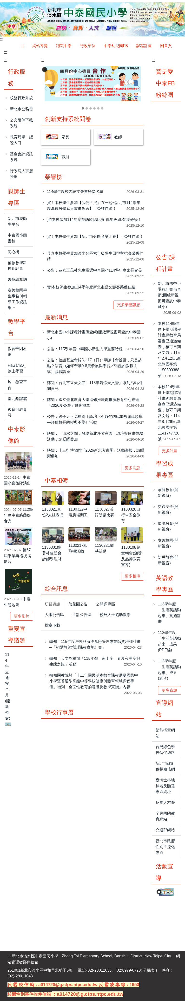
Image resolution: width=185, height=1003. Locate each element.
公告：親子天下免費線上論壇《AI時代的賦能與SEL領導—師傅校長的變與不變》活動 (95, 421)
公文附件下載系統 (21, 124)
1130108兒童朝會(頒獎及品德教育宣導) (131, 557)
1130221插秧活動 (104, 550)
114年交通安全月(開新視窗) (7, 688)
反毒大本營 (165, 804)
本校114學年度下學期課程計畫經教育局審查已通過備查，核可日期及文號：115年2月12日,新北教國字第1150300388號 (169, 351)
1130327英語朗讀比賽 (104, 514)
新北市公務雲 (21, 110)
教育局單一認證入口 (21, 141)
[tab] (83, 110)
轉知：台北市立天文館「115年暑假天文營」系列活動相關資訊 (94, 387)
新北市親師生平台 (17, 223)
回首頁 (166, 47)
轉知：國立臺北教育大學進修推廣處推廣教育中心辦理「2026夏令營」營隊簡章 (93, 404)
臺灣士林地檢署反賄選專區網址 (165, 787)
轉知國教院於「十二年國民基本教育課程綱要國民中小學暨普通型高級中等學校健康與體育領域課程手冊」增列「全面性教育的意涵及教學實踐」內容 (93, 683)
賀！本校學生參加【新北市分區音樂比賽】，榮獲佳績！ (95, 238)
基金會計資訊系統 (21, 158)
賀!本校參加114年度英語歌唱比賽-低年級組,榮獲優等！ (94, 221)
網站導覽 (40, 47)
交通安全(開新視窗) (168, 511)
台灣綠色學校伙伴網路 (165, 751)
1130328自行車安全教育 (130, 517)
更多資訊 (169, 692)
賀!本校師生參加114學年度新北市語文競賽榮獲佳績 (91, 289)
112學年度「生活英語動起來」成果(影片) (169, 671)
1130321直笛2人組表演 (53, 514)
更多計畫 (169, 452)
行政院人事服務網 (21, 175)
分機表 (149, 972)
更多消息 (132, 470)
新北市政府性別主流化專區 (165, 848)
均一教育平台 (17, 386)
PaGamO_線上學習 (17, 370)
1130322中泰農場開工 (78, 514)
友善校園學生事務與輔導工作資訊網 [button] (17, 300)
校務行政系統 (21, 99)
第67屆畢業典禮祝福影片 (17, 557)
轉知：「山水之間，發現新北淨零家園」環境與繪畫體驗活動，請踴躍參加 (95, 438)
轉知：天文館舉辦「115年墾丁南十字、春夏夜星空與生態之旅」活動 (95, 663)
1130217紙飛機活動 (77, 550)
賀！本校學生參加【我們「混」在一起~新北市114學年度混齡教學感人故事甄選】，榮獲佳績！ (93, 207)
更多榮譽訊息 (128, 306)
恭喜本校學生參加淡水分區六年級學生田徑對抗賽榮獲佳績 (95, 258)
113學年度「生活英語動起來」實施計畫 (169, 614)
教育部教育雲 (17, 414)
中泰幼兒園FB (116, 47)
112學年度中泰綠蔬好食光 (18, 517)
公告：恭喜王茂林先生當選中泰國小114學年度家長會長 (94, 272)
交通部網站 (165, 831)
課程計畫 (144, 47)
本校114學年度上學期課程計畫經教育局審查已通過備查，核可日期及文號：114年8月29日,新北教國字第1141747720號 (169, 414)
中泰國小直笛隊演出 (17, 482)
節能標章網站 (165, 734)
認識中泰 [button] (64, 47)
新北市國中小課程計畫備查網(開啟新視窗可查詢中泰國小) (94, 337)
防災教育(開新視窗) (168, 562)
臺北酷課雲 (17, 400)
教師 (118, 139)
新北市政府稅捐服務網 (165, 768)
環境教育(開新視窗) (168, 528)
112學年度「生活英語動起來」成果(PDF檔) (169, 642)
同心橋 (13, 253)
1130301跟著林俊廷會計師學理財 (51, 554)
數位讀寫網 (17, 281)
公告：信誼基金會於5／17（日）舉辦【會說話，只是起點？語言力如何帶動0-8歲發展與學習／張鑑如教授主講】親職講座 (94, 367)
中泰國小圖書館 (17, 240)
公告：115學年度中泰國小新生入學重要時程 (85, 351)
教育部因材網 (17, 353)
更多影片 (21, 618)
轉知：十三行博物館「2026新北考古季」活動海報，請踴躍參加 (95, 455)
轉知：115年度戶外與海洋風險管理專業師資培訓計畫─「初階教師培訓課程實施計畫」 (95, 646)
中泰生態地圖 (17, 603)
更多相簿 (132, 577)
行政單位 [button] (87, 47)
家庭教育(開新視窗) (168, 494)
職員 (65, 158)
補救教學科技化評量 (17, 267)
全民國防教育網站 (165, 818)
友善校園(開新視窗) (168, 545)
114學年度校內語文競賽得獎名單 (75, 193)
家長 (65, 139)
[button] (44, 71)
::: (22, 47)
